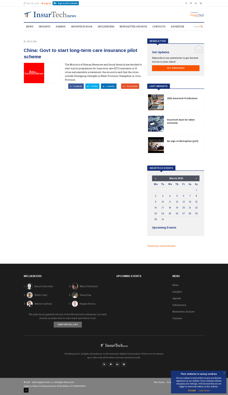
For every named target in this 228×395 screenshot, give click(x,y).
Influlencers (179, 304)
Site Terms (159, 382)
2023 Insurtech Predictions (182, 98)
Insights (44, 26)
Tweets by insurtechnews (161, 245)
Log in (46, 3)
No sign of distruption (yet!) (182, 141)
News (29, 26)
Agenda (61, 26)
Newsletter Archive (133, 26)
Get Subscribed (176, 68)
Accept (192, 390)
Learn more (204, 390)
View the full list (68, 324)
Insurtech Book (81, 26)
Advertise (177, 26)
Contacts (158, 26)
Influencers (106, 26)
